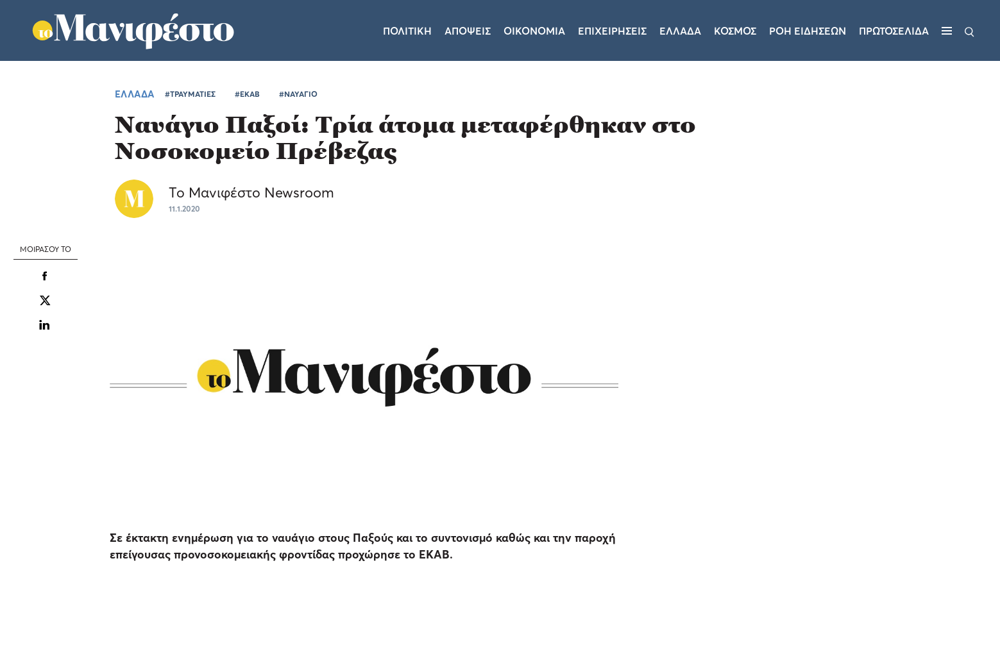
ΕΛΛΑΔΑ (135, 93)
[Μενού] (947, 30)
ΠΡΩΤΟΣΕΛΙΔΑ (894, 30)
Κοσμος (735, 30)
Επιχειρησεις (612, 30)
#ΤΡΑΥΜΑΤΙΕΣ (190, 94)
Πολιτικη (407, 30)
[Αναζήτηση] (969, 30)
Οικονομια (534, 30)
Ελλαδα (680, 30)
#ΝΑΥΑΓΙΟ (298, 94)
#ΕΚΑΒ (247, 94)
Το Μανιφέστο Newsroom (251, 192)
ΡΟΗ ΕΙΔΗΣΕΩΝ (807, 30)
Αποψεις (468, 30)
